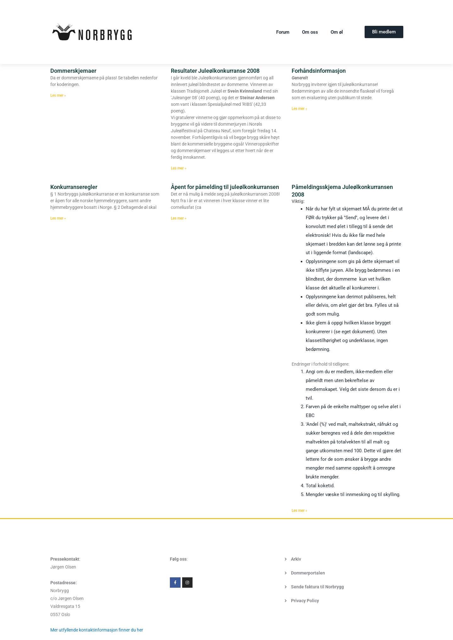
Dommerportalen (308, 572)
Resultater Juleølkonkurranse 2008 (215, 70)
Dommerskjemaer (73, 70)
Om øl (337, 32)
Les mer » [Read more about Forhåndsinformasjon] (299, 108)
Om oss (310, 32)
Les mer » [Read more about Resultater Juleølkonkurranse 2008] (179, 168)
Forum (282, 32)
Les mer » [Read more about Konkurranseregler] (58, 218)
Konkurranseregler (73, 187)
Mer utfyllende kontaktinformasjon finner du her (96, 629)
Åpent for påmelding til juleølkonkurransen (225, 187)
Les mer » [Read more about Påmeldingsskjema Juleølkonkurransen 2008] (299, 510)
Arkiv (296, 559)
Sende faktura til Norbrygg (317, 586)
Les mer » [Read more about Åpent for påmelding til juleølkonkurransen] (179, 218)
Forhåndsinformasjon (319, 70)
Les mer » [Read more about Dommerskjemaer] (58, 95)
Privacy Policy (305, 600)
